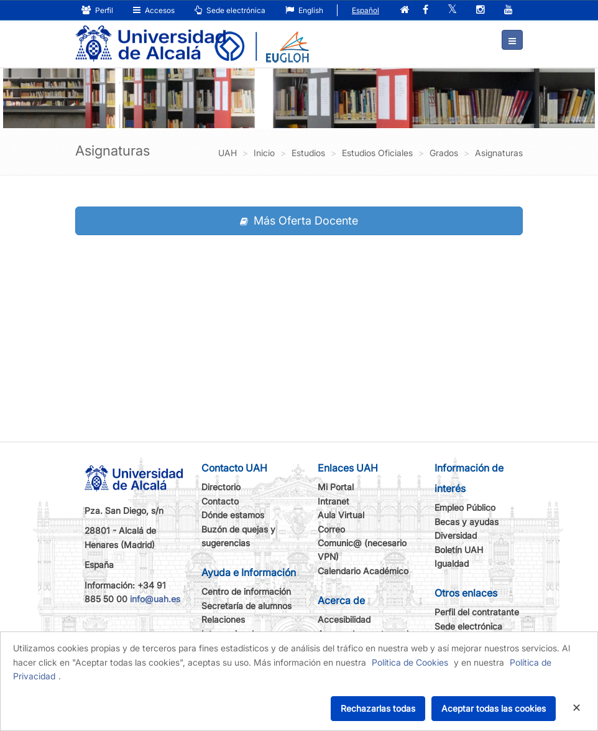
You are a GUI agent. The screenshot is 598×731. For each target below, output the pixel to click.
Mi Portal (336, 487)
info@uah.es (155, 599)
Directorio (221, 487)
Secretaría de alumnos (246, 605)
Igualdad (452, 563)
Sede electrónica (230, 10)
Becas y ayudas (467, 521)
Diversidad (456, 535)
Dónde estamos (232, 515)
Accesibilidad (344, 619)
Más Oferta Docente (299, 220)
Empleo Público (465, 507)
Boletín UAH (459, 549)
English (304, 10)
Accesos (154, 10)
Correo (331, 529)
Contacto (220, 501)
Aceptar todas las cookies (493, 708)
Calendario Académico (363, 571)
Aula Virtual (341, 515)
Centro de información (246, 591)
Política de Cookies (410, 662)
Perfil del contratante (477, 612)
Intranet (333, 501)
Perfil (97, 10)
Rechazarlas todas (378, 708)
